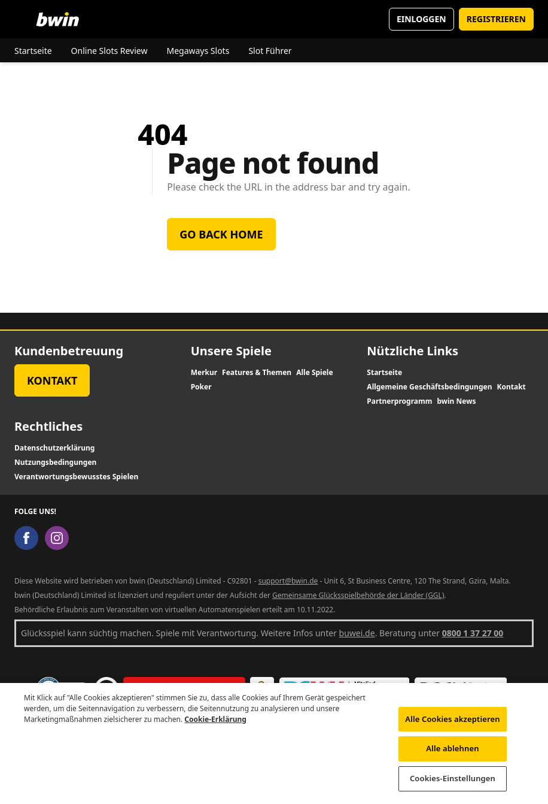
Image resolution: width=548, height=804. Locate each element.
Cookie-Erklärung (215, 725)
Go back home (221, 234)
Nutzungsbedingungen (55, 462)
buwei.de (357, 633)
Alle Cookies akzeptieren (452, 724)
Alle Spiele (314, 372)
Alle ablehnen (452, 753)
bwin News (456, 401)
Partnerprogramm (399, 401)
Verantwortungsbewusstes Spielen (76, 477)
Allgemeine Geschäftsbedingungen (429, 387)
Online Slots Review (109, 50)
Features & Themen (256, 372)
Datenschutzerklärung (54, 448)
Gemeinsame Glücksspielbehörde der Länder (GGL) (358, 595)
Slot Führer (269, 50)
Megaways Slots (197, 50)
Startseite (33, 50)
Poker (201, 387)
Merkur (204, 372)
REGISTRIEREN (496, 19)
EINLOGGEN (421, 19)
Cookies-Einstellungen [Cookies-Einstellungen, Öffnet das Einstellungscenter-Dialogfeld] (452, 783)
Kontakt (52, 380)
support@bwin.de (288, 581)
